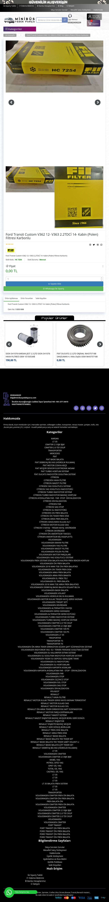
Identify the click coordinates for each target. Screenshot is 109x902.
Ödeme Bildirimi (26, 6)
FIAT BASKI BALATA (55, 459)
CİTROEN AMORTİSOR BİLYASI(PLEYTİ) (54, 536)
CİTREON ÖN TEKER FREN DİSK (55, 516)
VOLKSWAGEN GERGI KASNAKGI (55, 611)
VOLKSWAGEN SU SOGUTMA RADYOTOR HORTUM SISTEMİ (55, 655)
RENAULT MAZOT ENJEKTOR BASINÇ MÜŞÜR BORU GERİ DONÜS (54, 718)
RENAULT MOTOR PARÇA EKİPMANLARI (55, 712)
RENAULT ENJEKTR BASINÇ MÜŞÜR (55, 724)
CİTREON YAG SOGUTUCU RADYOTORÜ (55, 489)
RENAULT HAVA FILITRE (55, 697)
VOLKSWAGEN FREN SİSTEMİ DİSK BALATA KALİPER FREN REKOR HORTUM (55, 560)
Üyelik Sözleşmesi (55, 856)
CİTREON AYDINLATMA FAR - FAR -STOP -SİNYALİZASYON (55, 498)
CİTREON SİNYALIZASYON (55, 501)
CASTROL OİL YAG (55, 771)
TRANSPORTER (55, 450)
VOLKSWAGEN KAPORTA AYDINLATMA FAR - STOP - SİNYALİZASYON (55, 670)
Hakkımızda (98, 10)
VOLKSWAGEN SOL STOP (54, 682)
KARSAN (55, 438)
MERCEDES (55, 453)
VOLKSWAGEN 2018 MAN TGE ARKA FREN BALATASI (55, 584)
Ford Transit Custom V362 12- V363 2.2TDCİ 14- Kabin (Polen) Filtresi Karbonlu (57, 35)
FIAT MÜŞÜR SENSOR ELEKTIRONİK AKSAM (55, 468)
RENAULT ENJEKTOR (55, 721)
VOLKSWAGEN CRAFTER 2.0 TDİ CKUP (55, 623)
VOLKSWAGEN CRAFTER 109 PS (55, 629)
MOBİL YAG (55, 759)
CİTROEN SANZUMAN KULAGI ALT (54, 521)
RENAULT (55, 694)
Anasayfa (10, 35)
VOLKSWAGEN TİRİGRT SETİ (54, 602)
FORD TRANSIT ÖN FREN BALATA (55, 831)
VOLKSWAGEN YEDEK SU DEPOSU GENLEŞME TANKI (55, 658)
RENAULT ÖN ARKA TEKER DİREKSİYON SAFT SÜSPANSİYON (55, 709)
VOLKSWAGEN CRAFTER (55, 753)
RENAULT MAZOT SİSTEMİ (55, 715)
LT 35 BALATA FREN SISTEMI (55, 783)
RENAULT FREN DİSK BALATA (55, 730)
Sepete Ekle (54, 283)
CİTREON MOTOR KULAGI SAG (55, 524)
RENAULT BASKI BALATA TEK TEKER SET (55, 739)
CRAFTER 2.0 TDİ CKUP (54, 447)
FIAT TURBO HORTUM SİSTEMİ (55, 471)
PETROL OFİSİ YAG (54, 762)
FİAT (55, 456)
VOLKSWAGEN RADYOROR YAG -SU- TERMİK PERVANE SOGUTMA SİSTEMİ (55, 649)
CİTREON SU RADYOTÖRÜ (55, 510)
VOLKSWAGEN (54, 539)
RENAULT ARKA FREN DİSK (55, 733)
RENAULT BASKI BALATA (55, 736)
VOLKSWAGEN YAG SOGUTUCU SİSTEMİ (55, 557)
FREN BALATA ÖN (55, 801)
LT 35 (54, 441)
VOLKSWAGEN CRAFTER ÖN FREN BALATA (55, 798)
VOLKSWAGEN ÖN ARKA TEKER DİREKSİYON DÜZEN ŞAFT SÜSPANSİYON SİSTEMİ (55, 646)
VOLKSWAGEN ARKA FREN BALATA (55, 572)
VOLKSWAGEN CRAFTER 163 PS (55, 632)
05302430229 (74, 22)
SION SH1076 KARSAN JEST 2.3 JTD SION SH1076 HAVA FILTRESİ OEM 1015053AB (28, 355)
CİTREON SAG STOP (55, 507)
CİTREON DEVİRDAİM (54, 530)
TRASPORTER (55, 637)
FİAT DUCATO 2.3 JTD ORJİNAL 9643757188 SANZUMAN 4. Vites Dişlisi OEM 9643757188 (77, 355)
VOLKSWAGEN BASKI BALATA (54, 590)
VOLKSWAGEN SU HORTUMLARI (55, 664)
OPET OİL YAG (54, 765)
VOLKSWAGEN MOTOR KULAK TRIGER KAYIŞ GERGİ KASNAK (54, 599)
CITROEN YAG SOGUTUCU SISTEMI (55, 486)
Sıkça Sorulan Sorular (59, 10)
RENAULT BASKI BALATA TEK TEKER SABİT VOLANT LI (55, 742)
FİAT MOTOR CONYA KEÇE (55, 465)
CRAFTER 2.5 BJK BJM (54, 444)
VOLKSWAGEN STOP (55, 676)
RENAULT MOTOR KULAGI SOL (55, 706)
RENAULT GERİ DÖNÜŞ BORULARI (54, 727)
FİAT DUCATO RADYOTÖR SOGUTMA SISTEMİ (55, 474)
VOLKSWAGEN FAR (54, 673)
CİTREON (55, 477)
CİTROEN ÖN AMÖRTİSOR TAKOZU (55, 533)
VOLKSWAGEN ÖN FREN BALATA (55, 563)
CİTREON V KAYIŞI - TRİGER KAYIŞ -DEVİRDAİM (55, 527)
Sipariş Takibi (9, 6)
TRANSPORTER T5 (55, 640)
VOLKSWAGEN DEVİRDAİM (55, 605)
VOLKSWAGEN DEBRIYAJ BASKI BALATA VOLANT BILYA (55, 587)
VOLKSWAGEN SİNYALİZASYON (55, 688)
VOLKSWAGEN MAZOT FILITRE (55, 548)
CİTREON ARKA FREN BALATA (54, 518)
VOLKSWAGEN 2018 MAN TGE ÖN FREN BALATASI (55, 566)
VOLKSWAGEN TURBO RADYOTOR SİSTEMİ (54, 617)
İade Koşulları (55, 865)
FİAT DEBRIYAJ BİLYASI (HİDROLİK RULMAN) (55, 462)
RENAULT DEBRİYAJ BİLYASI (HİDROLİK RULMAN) (55, 747)
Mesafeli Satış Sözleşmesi (81, 10)
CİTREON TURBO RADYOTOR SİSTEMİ (55, 492)
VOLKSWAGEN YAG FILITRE (55, 545)
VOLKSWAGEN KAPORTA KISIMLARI (55, 667)
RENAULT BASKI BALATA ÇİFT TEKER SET (54, 745)
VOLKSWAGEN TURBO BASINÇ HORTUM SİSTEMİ (55, 620)
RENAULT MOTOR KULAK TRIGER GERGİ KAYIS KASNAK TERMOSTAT (55, 700)
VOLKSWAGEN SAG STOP (54, 685)
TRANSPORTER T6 (55, 643)
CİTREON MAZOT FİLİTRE (54, 483)
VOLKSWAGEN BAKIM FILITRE (54, 542)
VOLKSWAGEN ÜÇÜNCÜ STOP (55, 679)
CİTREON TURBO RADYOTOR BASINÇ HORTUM (54, 495)
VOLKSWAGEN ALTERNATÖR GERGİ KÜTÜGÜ (54, 614)
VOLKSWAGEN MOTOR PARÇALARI (55, 554)
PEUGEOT (54, 691)
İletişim (70, 6)
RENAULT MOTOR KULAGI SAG (55, 703)
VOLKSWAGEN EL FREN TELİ (55, 578)
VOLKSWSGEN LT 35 (55, 634)
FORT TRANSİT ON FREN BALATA (55, 828)
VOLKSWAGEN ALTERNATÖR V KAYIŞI (55, 608)
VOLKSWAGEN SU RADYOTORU (54, 661)
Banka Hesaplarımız (46, 6)
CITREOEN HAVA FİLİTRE (55, 480)
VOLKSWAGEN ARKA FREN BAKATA (55, 575)
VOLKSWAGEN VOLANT (54, 593)
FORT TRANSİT (54, 825)
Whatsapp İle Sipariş (53, 288)
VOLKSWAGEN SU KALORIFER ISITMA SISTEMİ (55, 652)
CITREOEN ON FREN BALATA (55, 513)
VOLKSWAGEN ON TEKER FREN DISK (54, 569)
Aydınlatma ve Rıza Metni (54, 859)
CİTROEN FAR (55, 504)
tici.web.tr (50, 895)
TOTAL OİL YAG (55, 768)
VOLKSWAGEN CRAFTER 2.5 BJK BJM (54, 626)
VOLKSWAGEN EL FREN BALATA (54, 581)
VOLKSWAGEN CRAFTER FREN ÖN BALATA (55, 795)
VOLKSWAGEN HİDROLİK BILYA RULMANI (55, 596)
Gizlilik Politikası (55, 862)
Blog (60, 6)
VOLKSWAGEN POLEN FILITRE (55, 551)
